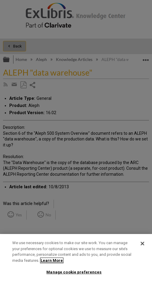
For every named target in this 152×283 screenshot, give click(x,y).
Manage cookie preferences (73, 272)
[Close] (142, 243)
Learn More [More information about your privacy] (52, 260)
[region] (76, 258)
